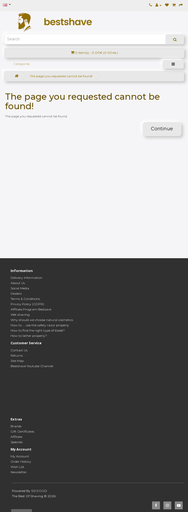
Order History (21, 461)
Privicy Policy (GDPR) (27, 304)
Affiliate (16, 437)
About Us (18, 283)
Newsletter (19, 472)
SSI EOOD (39, 491)
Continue (162, 129)
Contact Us (19, 350)
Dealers (16, 293)
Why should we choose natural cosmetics (42, 320)
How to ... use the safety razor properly (40, 325)
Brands (16, 426)
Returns (17, 355)
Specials (16, 442)
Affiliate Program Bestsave (31, 309)
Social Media (20, 288)
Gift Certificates (22, 431)
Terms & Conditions (25, 299)
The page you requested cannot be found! (61, 76)
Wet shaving (20, 315)
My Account (20, 456)
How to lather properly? (29, 336)
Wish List (17, 467)
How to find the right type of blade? (38, 330)
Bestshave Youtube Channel (32, 366)
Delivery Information (26, 278)
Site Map (17, 361)
